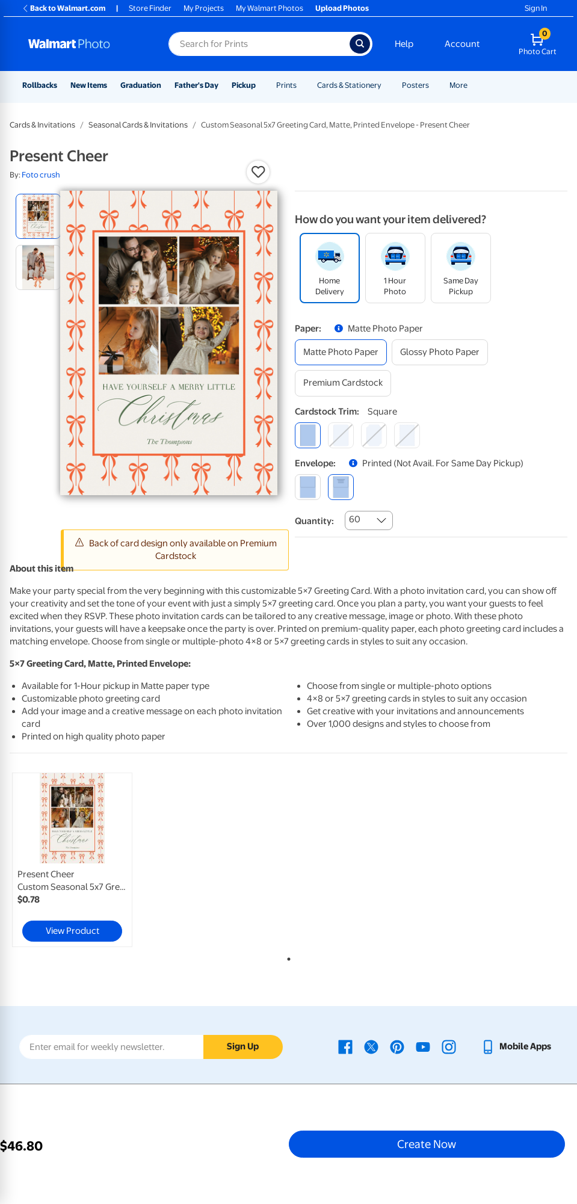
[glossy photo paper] (440, 352)
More (458, 85)
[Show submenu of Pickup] (261, 85)
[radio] (38, 216)
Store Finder (150, 8)
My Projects (204, 8)
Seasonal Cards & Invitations (138, 124)
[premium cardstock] (343, 383)
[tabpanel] (103, 860)
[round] (341, 435)
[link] (72, 859)
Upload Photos (342, 8)
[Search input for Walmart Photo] (259, 44)
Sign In (536, 8)
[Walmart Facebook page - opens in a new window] (345, 1046)
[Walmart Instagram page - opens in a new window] (449, 1046)
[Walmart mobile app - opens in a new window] (516, 1046)
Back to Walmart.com (63, 8)
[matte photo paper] (341, 352)
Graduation (140, 85)
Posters (415, 85)
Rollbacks (39, 85)
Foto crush (41, 174)
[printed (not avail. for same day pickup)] (341, 487)
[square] (308, 435)
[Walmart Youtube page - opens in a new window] (423, 1046)
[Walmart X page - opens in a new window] (371, 1046)
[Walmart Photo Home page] (85, 44)
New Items (88, 85)
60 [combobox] (354, 519)
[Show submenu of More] (473, 85)
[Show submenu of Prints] (302, 85)
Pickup (244, 85)
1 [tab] (286, 957)
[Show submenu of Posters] (434, 85)
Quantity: (314, 521)
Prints (286, 85)
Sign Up (243, 1046)
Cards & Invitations (42, 124)
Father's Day (196, 85)
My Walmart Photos (269, 8)
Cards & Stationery (349, 85)
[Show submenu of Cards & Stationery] (386, 85)
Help (404, 44)
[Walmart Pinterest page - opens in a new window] (397, 1046)
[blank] (308, 487)
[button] (258, 172)
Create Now (426, 1143)
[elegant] (374, 435)
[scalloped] (407, 435)
